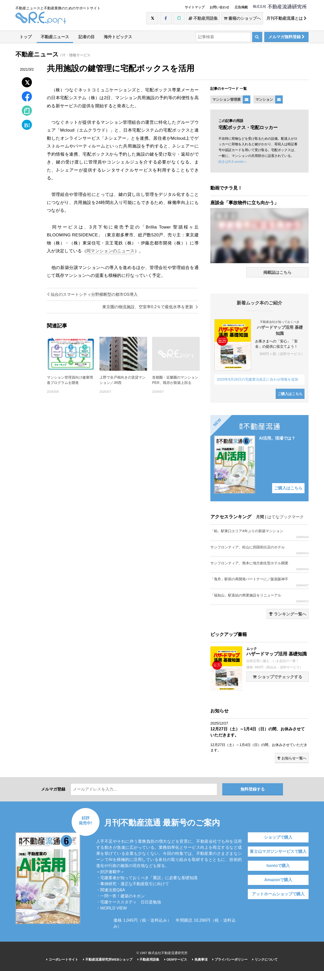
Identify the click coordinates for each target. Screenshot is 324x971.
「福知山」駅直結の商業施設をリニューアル (259, 598)
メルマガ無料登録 (286, 37)
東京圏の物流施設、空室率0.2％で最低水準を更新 (150, 307)
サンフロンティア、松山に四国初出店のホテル (259, 550)
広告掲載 (241, 7)
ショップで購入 (278, 837)
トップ (25, 37)
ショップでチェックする (277, 677)
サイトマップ (195, 7)
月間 (260, 517)
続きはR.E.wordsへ (232, 161)
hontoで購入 (278, 865)
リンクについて (265, 959)
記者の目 (86, 37)
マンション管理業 (226, 99)
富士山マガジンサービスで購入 (278, 851)
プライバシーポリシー (230, 959)
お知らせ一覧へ (291, 758)
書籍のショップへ (242, 18)
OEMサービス (175, 959)
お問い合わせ (219, 7)
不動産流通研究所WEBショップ (107, 959)
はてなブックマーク (285, 517)
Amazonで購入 (278, 880)
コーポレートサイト (62, 959)
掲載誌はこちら (277, 272)
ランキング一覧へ (287, 614)
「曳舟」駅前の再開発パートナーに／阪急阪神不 (259, 582)
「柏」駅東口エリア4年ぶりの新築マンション (259, 534)
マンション (264, 99)
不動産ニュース (55, 37)
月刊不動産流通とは (286, 18)
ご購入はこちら (290, 394)
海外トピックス (118, 37)
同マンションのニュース (110, 251)
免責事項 (200, 959)
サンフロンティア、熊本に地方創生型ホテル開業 (259, 566)
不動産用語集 (203, 18)
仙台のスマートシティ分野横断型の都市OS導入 (92, 294)
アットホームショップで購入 (278, 894)
